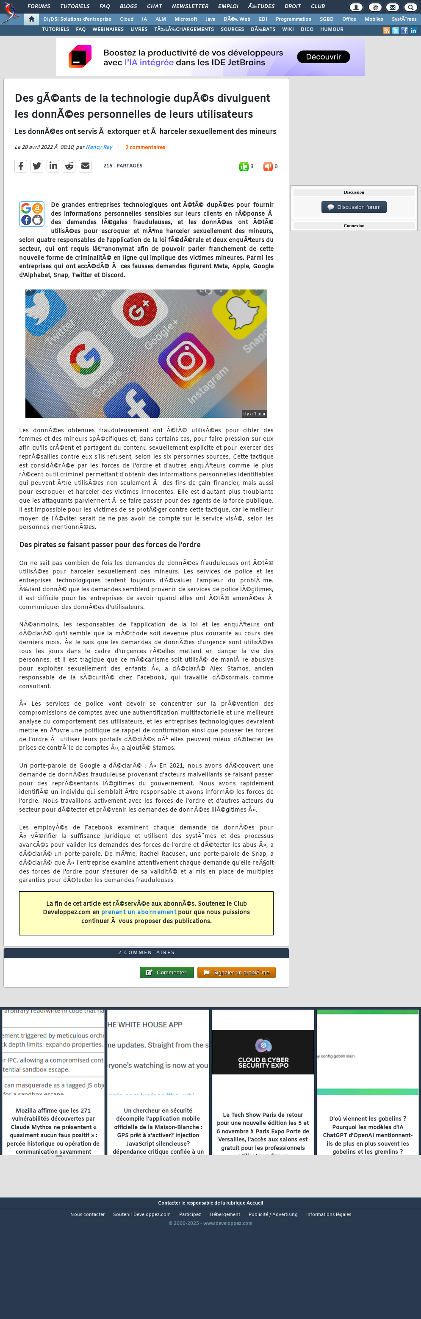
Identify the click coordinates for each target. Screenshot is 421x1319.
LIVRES (138, 30)
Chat (154, 6)
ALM (160, 19)
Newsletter (190, 6)
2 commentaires (145, 164)
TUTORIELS (55, 30)
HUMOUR (331, 30)
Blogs (128, 6)
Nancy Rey (99, 164)
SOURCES (232, 30)
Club (317, 6)
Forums (39, 6)
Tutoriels (74, 6)
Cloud (126, 19)
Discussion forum (354, 207)
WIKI (288, 30)
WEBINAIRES (108, 30)
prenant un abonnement (139, 930)
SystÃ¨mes (404, 19)
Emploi (228, 6)
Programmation (293, 19)
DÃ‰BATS (263, 30)
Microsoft (185, 19)
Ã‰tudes (261, 6)
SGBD (327, 19)
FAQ (105, 6)
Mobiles (374, 19)
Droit (293, 6)
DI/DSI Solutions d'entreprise (77, 19)
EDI (263, 19)
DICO (307, 30)
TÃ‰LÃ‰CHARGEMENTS (184, 30)
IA (144, 19)
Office (349, 19)
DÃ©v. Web (237, 19)
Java (210, 19)
